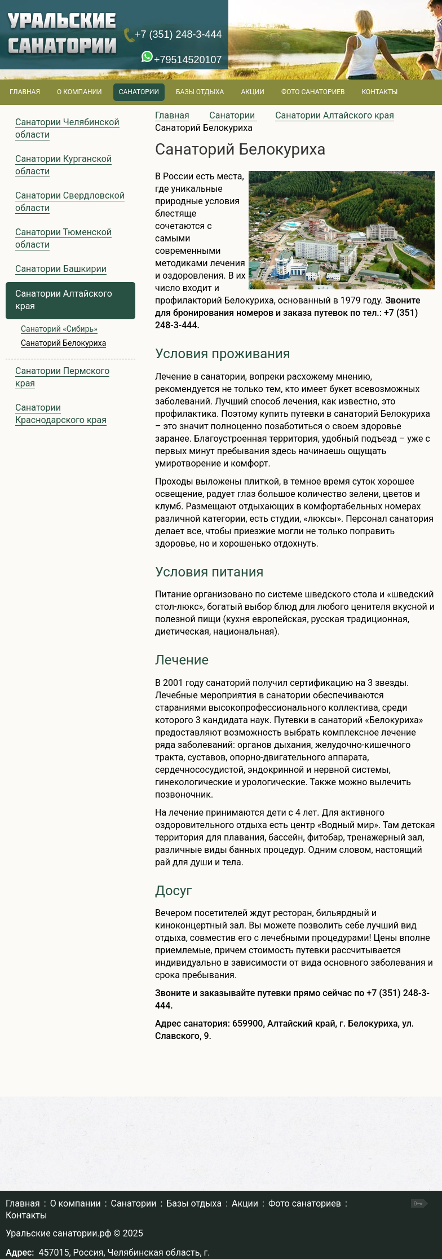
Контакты (26, 1215)
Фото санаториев (304, 1203)
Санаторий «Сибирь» (59, 337)
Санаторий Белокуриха (63, 351)
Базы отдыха (194, 1203)
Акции (245, 1203)
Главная (172, 123)
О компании (75, 1203)
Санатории (233, 123)
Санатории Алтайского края (334, 123)
